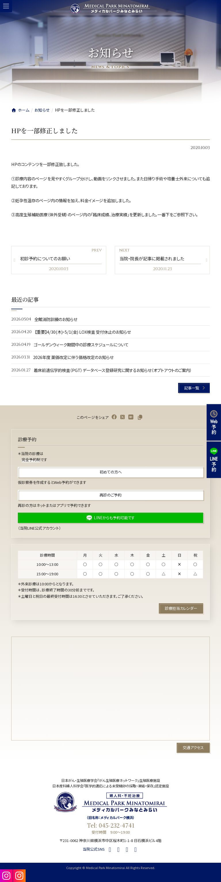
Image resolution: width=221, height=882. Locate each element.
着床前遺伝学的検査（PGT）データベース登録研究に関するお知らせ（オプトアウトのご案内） (113, 370)
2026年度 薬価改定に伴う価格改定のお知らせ (73, 357)
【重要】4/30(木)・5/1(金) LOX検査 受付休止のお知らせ (83, 332)
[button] (194, 388)
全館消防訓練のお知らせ (55, 319)
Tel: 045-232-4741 (110, 825)
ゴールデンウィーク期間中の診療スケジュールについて (81, 344)
